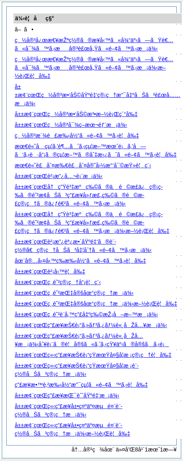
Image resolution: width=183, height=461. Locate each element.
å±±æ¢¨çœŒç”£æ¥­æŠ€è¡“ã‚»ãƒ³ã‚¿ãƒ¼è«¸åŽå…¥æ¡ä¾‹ (91, 325)
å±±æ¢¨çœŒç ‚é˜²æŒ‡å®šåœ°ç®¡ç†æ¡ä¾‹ (74, 293)
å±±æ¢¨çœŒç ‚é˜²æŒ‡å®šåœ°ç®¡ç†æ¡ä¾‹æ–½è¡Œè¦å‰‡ (96, 303)
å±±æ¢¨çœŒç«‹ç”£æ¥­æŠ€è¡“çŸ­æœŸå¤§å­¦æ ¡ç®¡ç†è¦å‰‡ (93, 355)
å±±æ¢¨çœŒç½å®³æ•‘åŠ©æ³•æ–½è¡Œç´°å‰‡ (76, 114)
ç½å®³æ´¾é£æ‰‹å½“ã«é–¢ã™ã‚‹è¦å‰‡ (77, 135)
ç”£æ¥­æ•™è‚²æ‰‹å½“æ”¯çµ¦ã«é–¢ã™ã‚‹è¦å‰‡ (81, 385)
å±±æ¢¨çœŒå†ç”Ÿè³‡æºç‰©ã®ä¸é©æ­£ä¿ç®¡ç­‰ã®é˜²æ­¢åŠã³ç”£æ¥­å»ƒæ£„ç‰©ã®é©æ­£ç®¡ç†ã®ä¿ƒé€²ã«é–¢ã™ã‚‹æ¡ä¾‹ (89, 195)
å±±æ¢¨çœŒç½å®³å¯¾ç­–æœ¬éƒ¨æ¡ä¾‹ (71, 125)
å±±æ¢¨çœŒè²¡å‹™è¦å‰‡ (50, 271)
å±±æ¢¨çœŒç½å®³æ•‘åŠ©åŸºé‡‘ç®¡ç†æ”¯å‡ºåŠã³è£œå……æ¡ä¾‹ (98, 95)
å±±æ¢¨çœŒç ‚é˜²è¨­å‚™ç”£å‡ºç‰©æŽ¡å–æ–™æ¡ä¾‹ (86, 314)
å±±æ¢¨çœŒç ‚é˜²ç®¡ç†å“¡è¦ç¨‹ (58, 282)
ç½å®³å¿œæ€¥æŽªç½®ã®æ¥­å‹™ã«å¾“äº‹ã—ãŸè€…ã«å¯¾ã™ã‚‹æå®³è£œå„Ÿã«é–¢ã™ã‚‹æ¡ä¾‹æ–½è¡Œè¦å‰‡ (94, 67)
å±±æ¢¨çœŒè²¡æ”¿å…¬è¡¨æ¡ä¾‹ (58, 176)
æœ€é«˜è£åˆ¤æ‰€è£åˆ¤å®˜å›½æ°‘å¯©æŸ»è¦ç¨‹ (83, 165)
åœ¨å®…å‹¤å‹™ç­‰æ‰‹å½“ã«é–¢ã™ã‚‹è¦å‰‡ (80, 261)
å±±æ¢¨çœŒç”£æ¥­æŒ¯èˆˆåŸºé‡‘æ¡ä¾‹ (67, 395)
